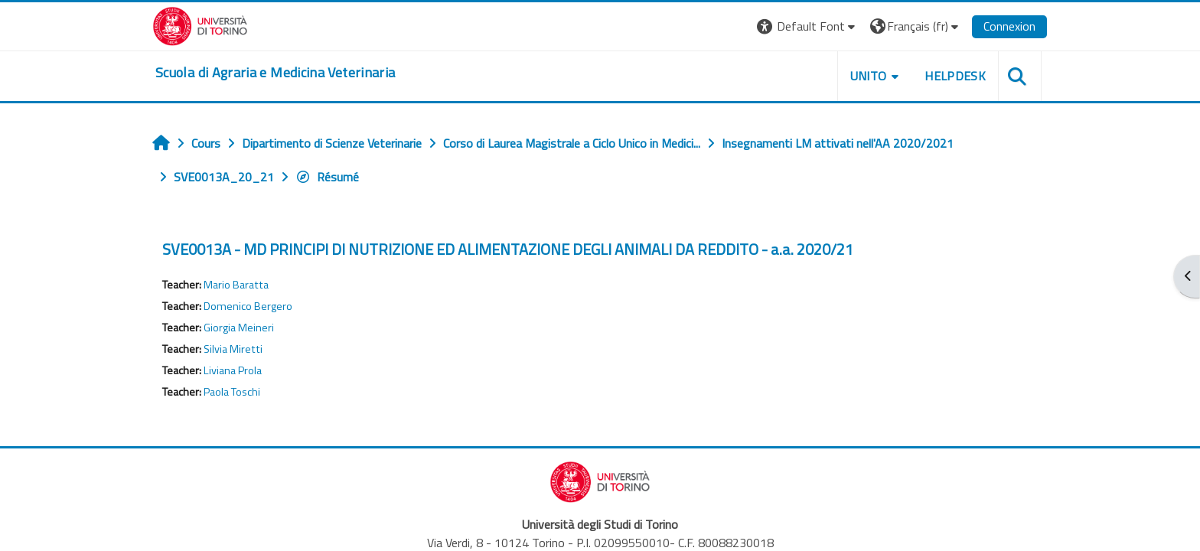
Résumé (327, 177)
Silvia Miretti (233, 349)
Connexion (1009, 26)
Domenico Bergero (248, 306)
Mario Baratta (236, 284)
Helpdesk (955, 76)
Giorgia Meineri (239, 327)
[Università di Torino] (200, 24)
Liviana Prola (233, 370)
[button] (808, 26)
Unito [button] (868, 76)
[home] (275, 72)
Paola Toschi (232, 391)
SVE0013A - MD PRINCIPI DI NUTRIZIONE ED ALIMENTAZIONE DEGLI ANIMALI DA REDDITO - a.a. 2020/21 (507, 249)
